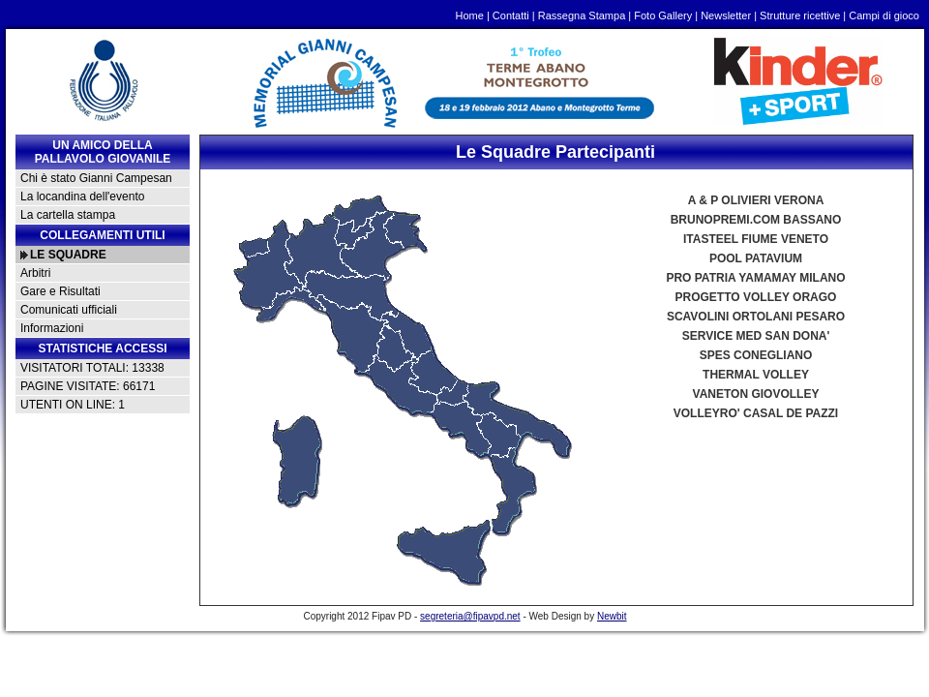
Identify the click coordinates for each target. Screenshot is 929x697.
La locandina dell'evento (82, 196)
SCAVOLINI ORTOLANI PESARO (756, 316)
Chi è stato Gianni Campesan (96, 178)
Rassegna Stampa (582, 15)
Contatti (511, 15)
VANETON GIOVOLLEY (756, 394)
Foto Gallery (663, 15)
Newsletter (726, 15)
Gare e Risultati (60, 291)
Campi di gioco (884, 15)
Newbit (612, 616)
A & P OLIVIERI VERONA (756, 200)
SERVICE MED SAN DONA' (756, 336)
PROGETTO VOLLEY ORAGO (756, 297)
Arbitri (35, 273)
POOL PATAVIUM (755, 258)
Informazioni (51, 328)
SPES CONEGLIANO (756, 355)
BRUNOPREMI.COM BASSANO (756, 220)
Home (470, 15)
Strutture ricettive (800, 15)
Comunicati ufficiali (68, 310)
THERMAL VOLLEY (756, 374)
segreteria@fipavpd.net (470, 616)
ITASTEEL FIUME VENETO (755, 239)
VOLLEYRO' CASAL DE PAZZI (756, 413)
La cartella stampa (67, 215)
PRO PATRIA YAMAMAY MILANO (755, 278)
